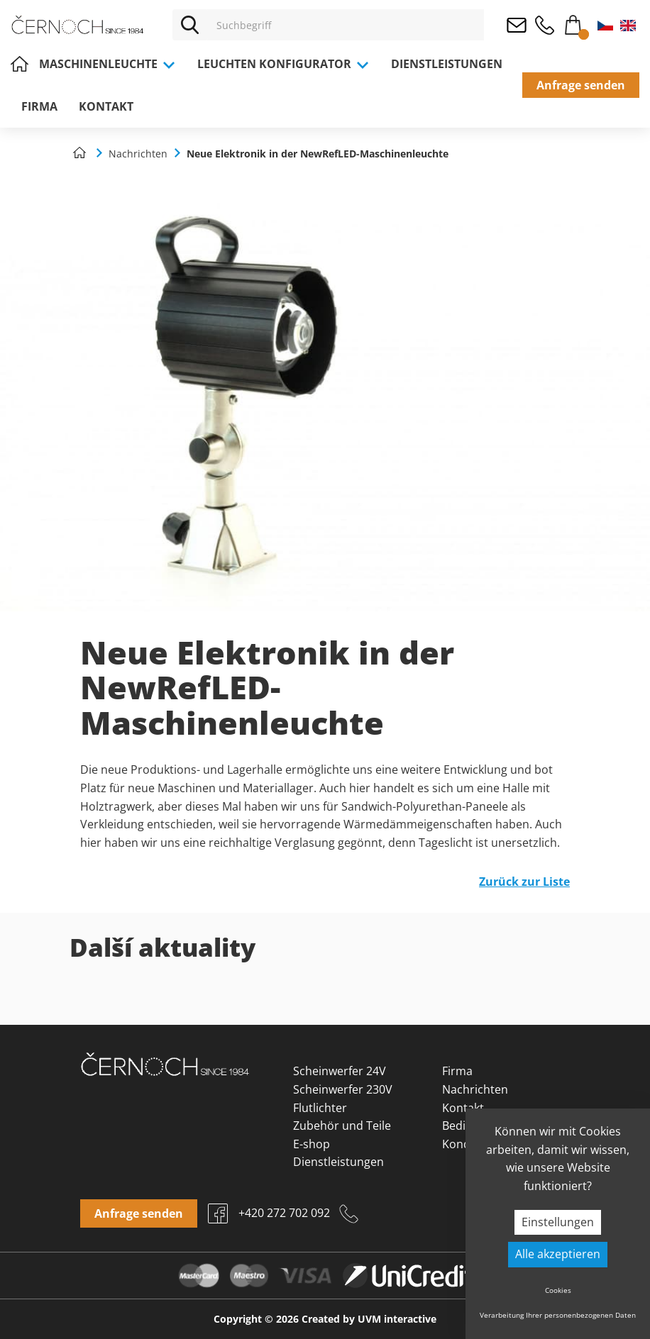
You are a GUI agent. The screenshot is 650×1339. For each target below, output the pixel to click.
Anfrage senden (580, 85)
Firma (39, 106)
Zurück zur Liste (524, 881)
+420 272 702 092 (544, 25)
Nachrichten (475, 1089)
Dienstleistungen (446, 64)
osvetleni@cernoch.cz (516, 25)
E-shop (311, 1144)
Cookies (558, 1290)
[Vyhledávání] (346, 25)
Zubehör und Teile (342, 1125)
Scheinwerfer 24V (339, 1071)
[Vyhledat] (190, 24)
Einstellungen (558, 1222)
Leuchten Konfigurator (283, 64)
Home (19, 64)
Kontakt (106, 106)
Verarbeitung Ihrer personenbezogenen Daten (558, 1315)
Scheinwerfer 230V (342, 1089)
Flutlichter (320, 1108)
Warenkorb (572, 22)
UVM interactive (397, 1319)
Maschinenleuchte (107, 64)
